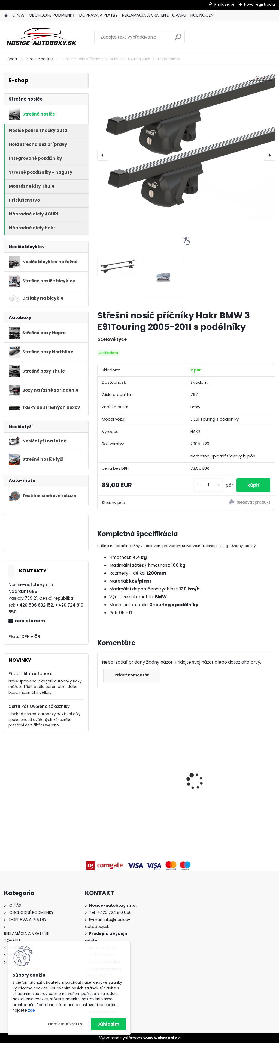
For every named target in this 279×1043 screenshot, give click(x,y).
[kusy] (208, 485)
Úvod (12, 58)
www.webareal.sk (161, 1038)
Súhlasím (108, 1024)
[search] (178, 39)
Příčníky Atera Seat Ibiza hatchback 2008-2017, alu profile (186, 766)
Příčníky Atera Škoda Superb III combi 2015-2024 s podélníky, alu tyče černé (245, 772)
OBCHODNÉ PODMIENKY (52, 15)
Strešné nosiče (39, 58)
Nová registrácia (259, 4)
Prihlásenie (224, 4)
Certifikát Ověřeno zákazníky (39, 706)
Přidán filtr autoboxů (30, 673)
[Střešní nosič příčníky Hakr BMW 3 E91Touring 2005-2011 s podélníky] (186, 146)
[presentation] (102, 155)
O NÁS (18, 15)
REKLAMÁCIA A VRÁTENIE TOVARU (154, 15)
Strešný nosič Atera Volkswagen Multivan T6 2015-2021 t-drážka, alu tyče (124, 774)
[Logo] (41, 37)
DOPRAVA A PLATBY (98, 15)
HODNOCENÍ (202, 15)
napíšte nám (30, 620)
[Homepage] (6, 15)
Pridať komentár (131, 675)
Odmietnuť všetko (65, 1024)
